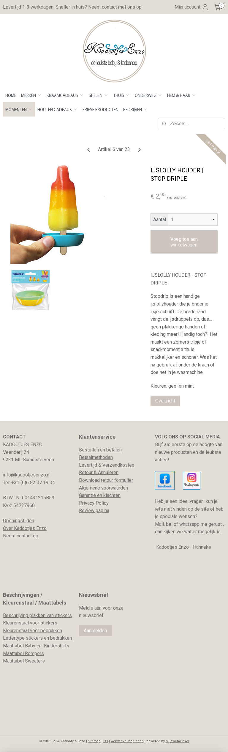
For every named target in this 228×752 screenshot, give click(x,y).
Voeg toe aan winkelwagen (184, 242)
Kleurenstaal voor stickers (30, 623)
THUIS (121, 95)
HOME (10, 95)
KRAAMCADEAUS (65, 95)
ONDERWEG (148, 95)
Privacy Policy (94, 503)
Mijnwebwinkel (177, 741)
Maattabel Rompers (23, 653)
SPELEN (98, 95)
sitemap (94, 741)
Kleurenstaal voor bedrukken (32, 630)
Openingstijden (18, 520)
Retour (86, 472)
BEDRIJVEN (135, 109)
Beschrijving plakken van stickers (37, 615)
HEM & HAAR (181, 95)
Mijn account (192, 7)
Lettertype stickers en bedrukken (37, 638)
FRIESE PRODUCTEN (100, 109)
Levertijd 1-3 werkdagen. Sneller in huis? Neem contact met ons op (72, 7)
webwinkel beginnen (127, 741)
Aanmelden (95, 630)
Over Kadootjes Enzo (25, 528)
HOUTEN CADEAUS (57, 109)
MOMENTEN (19, 109)
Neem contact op (20, 536)
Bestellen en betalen (100, 450)
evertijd (89, 465)
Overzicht (165, 401)
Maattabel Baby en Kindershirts (36, 646)
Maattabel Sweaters (24, 661)
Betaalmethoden (96, 457)
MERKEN (31, 95)
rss (105, 741)
